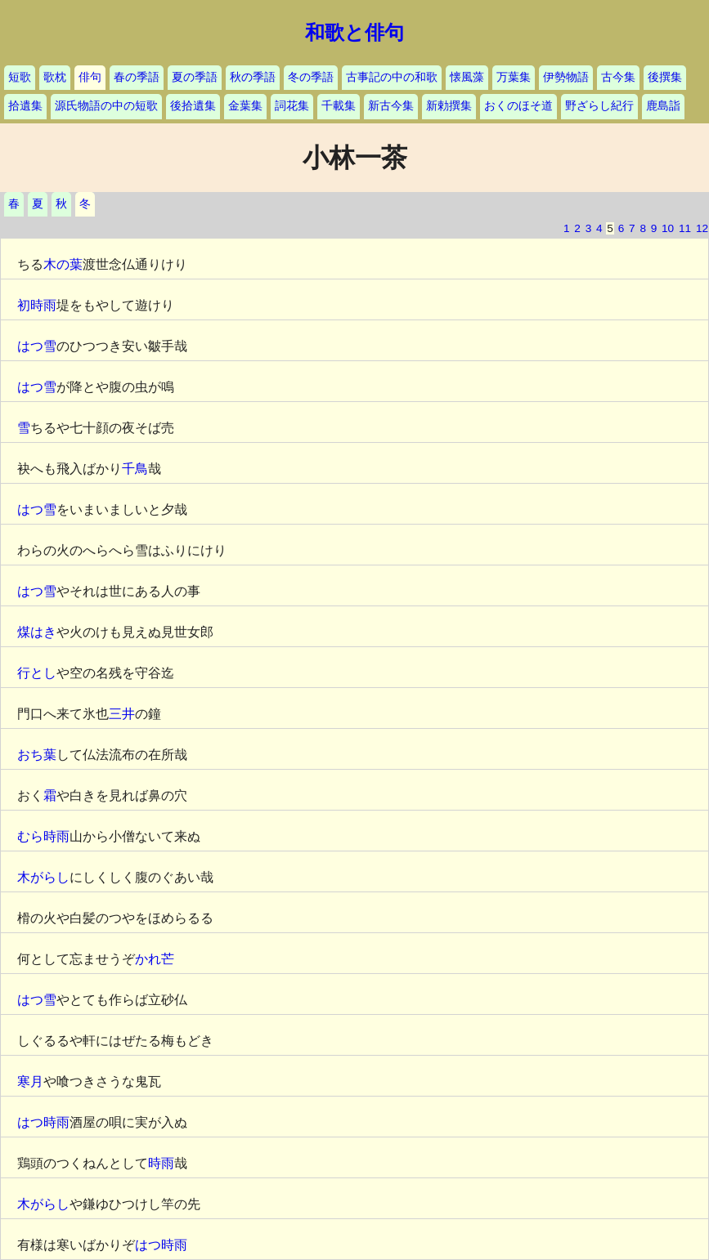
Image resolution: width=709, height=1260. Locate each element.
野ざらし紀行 (599, 106)
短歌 (19, 77)
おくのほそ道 (518, 106)
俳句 (90, 77)
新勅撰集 (449, 106)
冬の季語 (311, 77)
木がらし (43, 877)
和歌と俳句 (354, 32)
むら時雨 (43, 836)
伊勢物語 (566, 77)
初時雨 (36, 305)
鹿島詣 (663, 106)
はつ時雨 (43, 1122)
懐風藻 (467, 77)
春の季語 (136, 77)
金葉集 (245, 106)
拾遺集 (25, 106)
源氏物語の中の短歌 (106, 106)
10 (668, 228)
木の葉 (63, 264)
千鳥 (135, 469)
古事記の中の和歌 (392, 77)
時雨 (161, 1163)
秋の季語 (253, 77)
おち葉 (36, 755)
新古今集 (391, 106)
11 (685, 228)
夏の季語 (195, 77)
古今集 (618, 77)
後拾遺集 (193, 106)
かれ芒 (154, 959)
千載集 (338, 106)
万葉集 (513, 77)
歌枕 (54, 77)
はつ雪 (36, 346)
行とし (36, 673)
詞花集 (292, 106)
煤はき (36, 632)
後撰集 (665, 77)
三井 (122, 714)
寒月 (30, 1081)
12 (702, 228)
